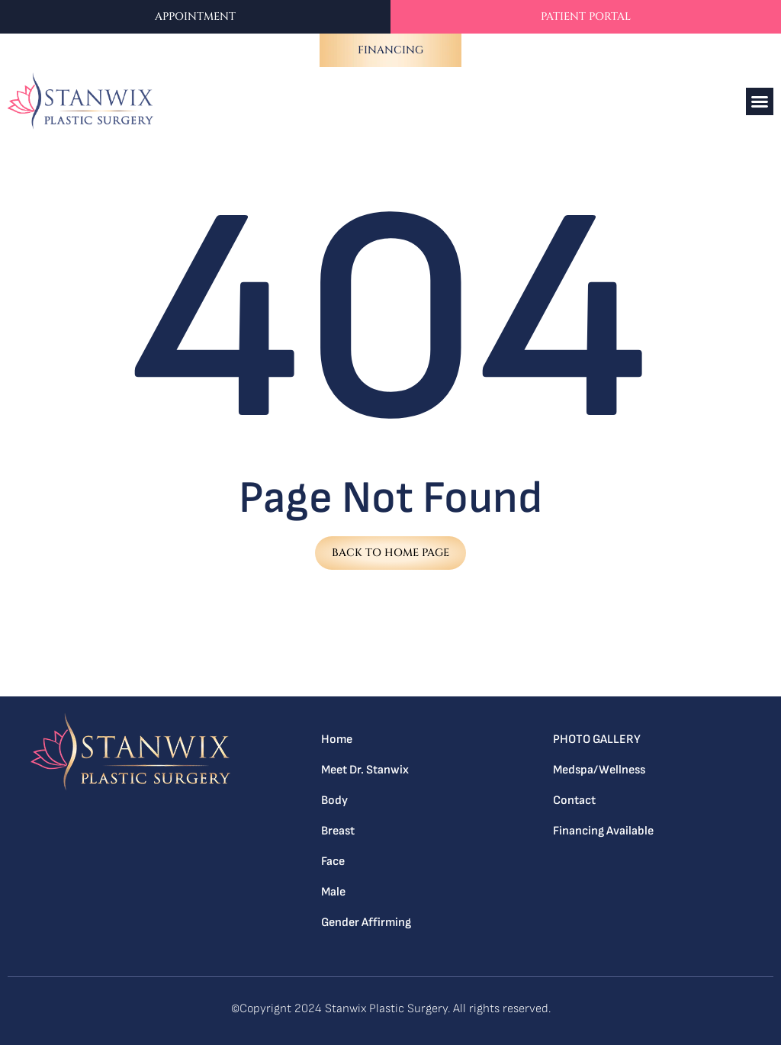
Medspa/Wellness (599, 770)
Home (336, 739)
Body (334, 800)
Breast (338, 831)
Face (333, 861)
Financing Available (603, 831)
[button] (759, 101)
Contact (574, 800)
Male (333, 892)
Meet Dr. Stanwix (365, 770)
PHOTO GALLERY (597, 739)
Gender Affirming (366, 922)
